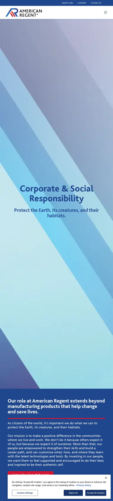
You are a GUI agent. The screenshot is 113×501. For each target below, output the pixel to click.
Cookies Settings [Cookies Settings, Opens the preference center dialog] (25, 493)
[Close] (106, 478)
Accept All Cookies (96, 493)
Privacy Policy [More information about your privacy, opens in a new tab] (83, 486)
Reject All (73, 493)
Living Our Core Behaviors (30, 474)
